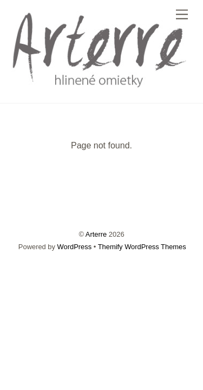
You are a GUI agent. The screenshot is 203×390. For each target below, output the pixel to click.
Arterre (96, 234)
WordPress (74, 247)
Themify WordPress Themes (142, 247)
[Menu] (182, 14)
